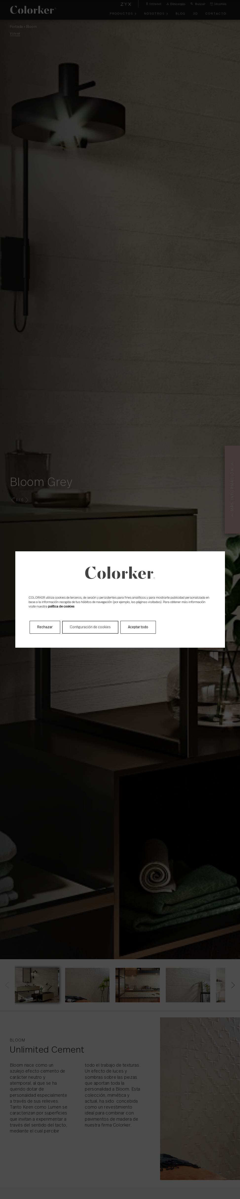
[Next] (232, 985)
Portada (16, 27)
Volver (15, 33)
